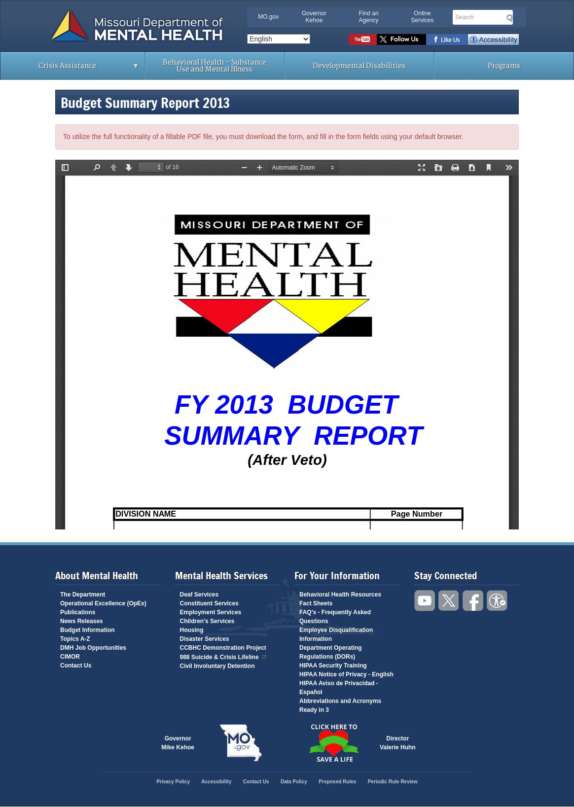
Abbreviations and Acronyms (340, 701)
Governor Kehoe (314, 17)
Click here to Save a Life (333, 743)
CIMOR (70, 656)
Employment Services (211, 612)
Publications (77, 612)
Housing (192, 630)
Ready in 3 (314, 709)
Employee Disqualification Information (336, 634)
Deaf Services (199, 594)
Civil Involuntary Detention (217, 666)
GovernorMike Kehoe (177, 743)
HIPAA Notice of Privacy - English (346, 674)
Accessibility (493, 39)
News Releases (81, 621)
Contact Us (75, 665)
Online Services (422, 17)
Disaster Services (204, 638)
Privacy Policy (173, 781)
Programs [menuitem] (504, 66)
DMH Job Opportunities (93, 647)
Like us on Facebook (447, 39)
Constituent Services (209, 603)
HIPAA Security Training (333, 665)
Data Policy (294, 781)
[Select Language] (278, 39)
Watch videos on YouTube (363, 39)
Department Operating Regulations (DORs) (330, 652)
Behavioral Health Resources (340, 594)
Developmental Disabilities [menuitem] (359, 66)
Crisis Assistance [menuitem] (69, 69)
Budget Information (87, 630)
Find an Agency (369, 17)
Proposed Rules (337, 781)
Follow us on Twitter (401, 39)
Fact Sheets (315, 603)
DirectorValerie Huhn (398, 743)
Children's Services (207, 621)
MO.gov (268, 16)
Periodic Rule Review (393, 781)
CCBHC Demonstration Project (223, 647)
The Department (82, 594)
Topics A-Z (75, 638)
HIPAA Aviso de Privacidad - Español (338, 688)
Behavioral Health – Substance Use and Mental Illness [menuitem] (214, 65)
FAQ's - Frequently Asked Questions (335, 617)
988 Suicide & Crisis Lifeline (224, 656)
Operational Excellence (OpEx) (103, 603)
